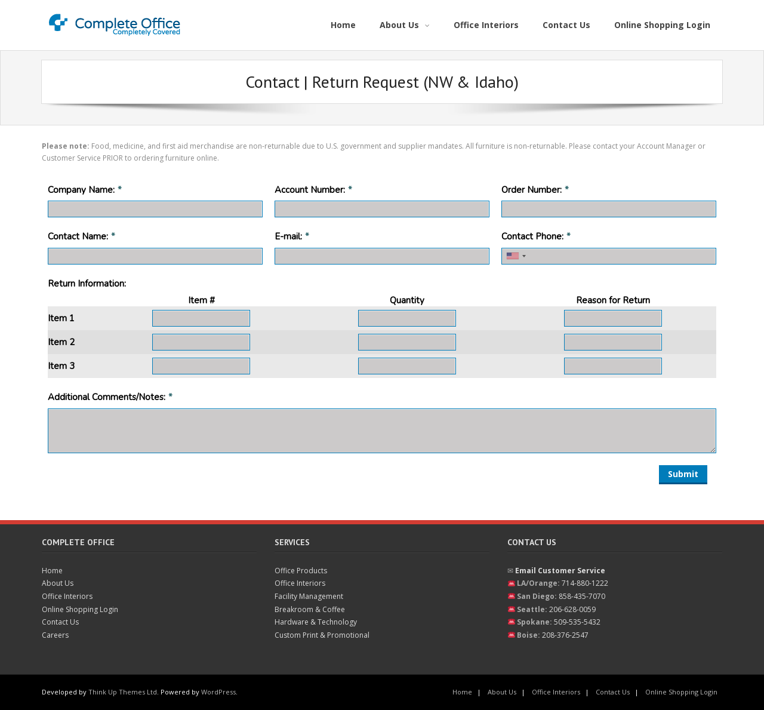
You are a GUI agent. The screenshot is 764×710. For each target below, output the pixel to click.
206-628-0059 (572, 609)
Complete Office (78, 542)
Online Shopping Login (80, 609)
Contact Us (60, 622)
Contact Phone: (532, 236)
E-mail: (288, 236)
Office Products (301, 570)
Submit (683, 474)
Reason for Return (613, 300)
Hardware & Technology (316, 622)
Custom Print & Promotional (322, 635)
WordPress (218, 691)
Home (52, 570)
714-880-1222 (585, 583)
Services (292, 542)
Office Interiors (67, 596)
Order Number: (531, 190)
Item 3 (61, 366)
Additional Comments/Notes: (106, 397)
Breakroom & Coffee (310, 609)
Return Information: (87, 284)
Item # (201, 300)
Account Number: (310, 190)
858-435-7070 (582, 596)
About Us (57, 583)
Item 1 (61, 318)
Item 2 (61, 342)
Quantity (407, 300)
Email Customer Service (560, 570)
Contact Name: (78, 236)
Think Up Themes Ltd (122, 691)
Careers (55, 635)
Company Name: (81, 190)
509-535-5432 (577, 622)
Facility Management (309, 596)
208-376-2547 (565, 635)
